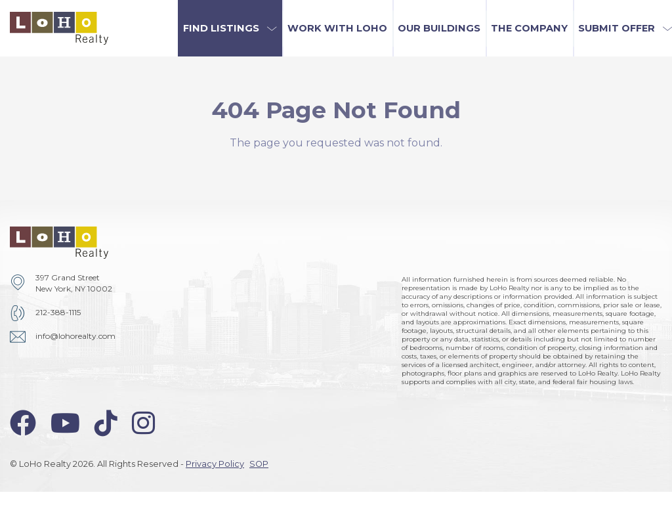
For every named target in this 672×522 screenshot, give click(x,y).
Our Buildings (439, 28)
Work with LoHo (337, 28)
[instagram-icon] (143, 423)
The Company (529, 28)
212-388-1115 (58, 312)
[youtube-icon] (65, 423)
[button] (230, 28)
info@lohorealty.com (75, 336)
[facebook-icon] (23, 423)
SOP (258, 464)
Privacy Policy (215, 464)
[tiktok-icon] (105, 423)
